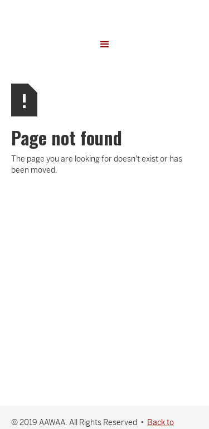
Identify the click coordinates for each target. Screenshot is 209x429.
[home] (104, 14)
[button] (104, 44)
